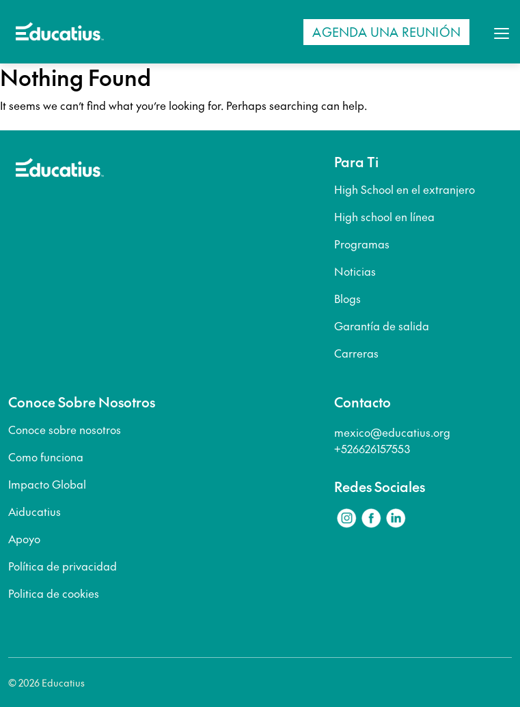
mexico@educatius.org (392, 431)
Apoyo (24, 538)
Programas (361, 243)
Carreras (356, 352)
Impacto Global (47, 483)
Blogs (347, 298)
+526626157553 (372, 448)
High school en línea (384, 216)
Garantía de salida (381, 325)
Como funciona (45, 456)
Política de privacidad (62, 565)
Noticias (355, 270)
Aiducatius (34, 511)
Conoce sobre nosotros (64, 429)
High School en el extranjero (404, 189)
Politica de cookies (53, 593)
